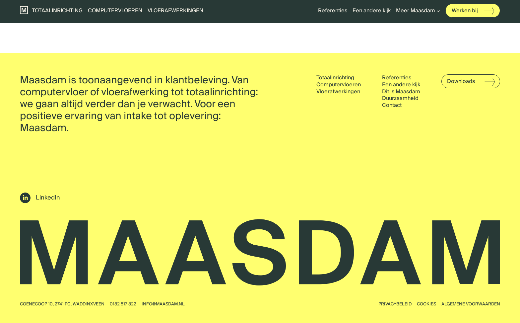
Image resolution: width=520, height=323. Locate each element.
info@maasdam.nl (163, 304)
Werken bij (465, 10)
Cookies (426, 304)
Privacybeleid (395, 304)
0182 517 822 (123, 304)
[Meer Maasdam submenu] (438, 11)
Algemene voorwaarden (470, 304)
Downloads (461, 81)
